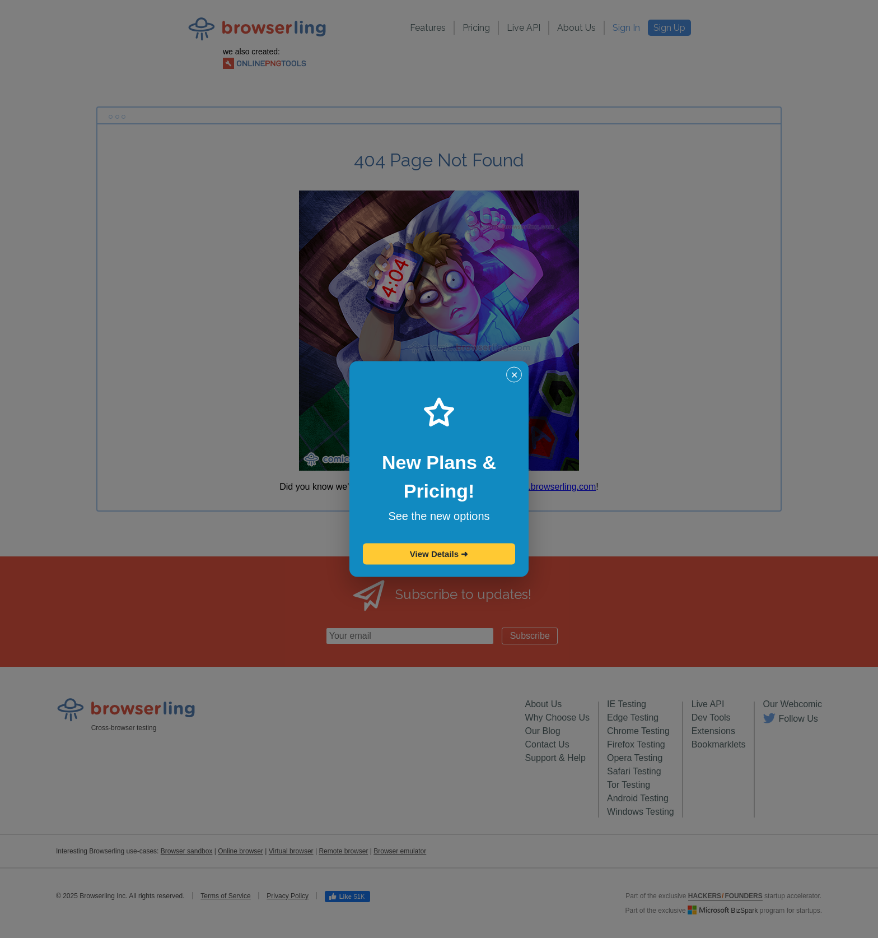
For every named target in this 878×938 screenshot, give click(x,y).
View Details (439, 554)
